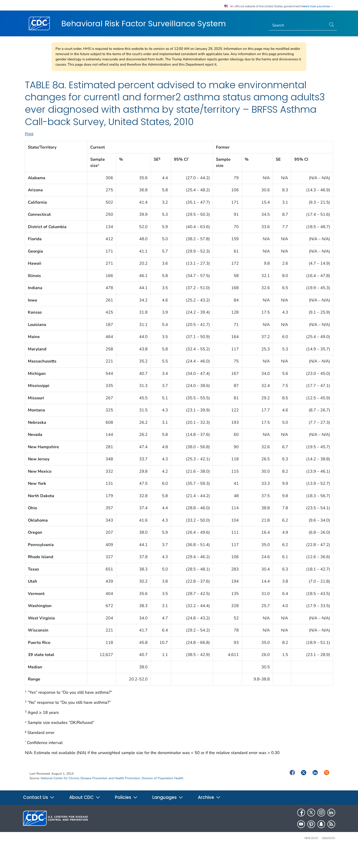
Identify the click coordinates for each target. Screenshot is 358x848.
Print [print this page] (29, 134)
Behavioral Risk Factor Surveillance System (143, 23)
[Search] (297, 25)
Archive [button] (209, 797)
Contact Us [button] (39, 797)
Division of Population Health (162, 778)
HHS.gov (311, 838)
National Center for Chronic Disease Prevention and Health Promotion (90, 778)
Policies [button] (126, 797)
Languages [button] (167, 797)
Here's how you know (317, 6)
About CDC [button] (84, 797)
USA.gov (328, 838)
